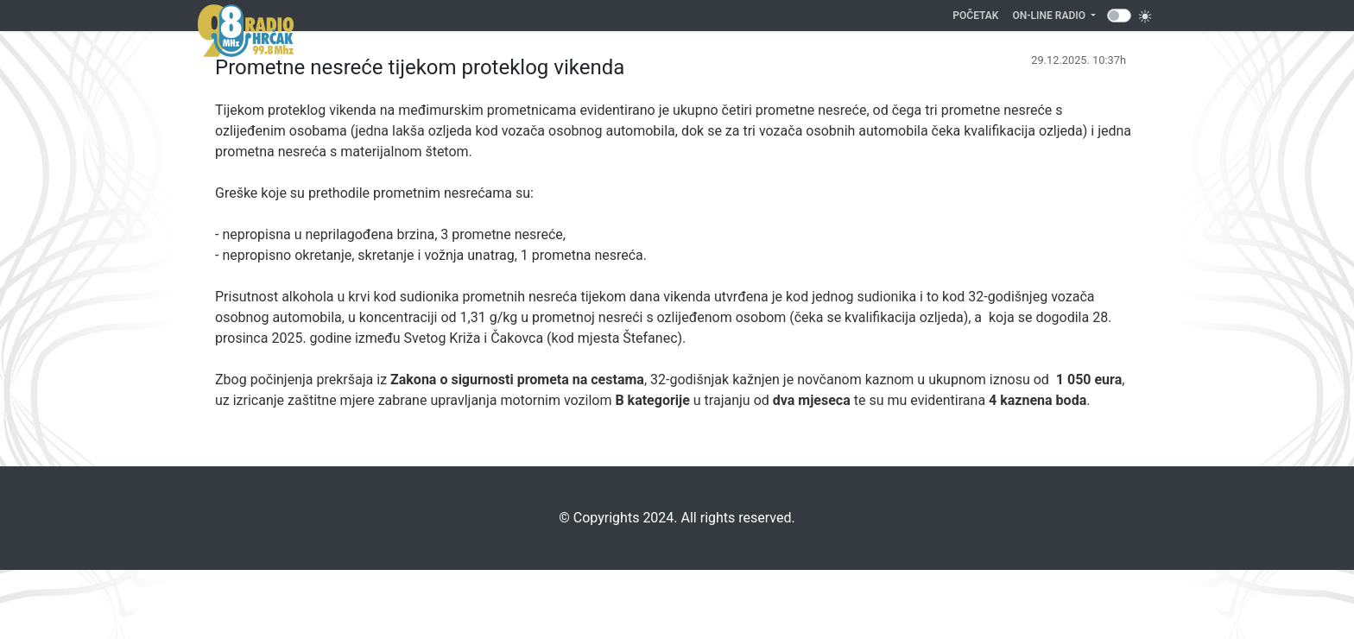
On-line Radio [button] (1050, 15)
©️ (564, 517)
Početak (978, 14)
